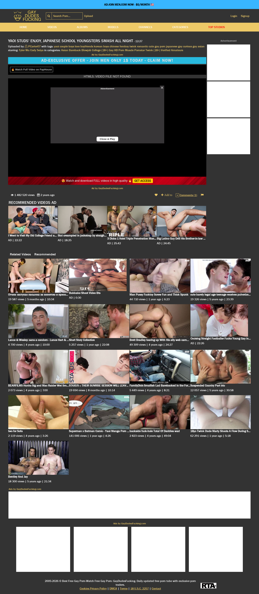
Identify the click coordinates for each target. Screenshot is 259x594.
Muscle (129, 50)
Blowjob (86, 50)
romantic (142, 46)
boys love (74, 46)
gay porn (160, 46)
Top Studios (216, 27)
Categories (180, 27)
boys (106, 46)
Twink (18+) (153, 50)
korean (98, 46)
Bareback (75, 50)
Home (23, 27)
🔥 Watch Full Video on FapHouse (31, 69)
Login (234, 16)
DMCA (113, 588)
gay (180, 46)
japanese (171, 46)
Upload (88, 16)
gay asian (199, 46)
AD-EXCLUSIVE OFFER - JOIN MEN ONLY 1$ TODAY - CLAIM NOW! (107, 60)
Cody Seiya (37, 50)
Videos (52, 27)
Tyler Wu (24, 50)
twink (133, 46)
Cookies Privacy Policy (93, 588)
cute (151, 46)
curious (187, 46)
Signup (245, 16)
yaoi (56, 46)
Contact (156, 588)
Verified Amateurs (172, 50)
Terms (124, 588)
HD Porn (119, 50)
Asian (64, 50)
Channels (145, 27)
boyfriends (86, 46)
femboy (124, 46)
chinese (114, 46)
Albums (82, 27)
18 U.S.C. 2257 (139, 588)
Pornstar (139, 50)
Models (113, 27)
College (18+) (100, 50)
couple (64, 46)
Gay (111, 50)
